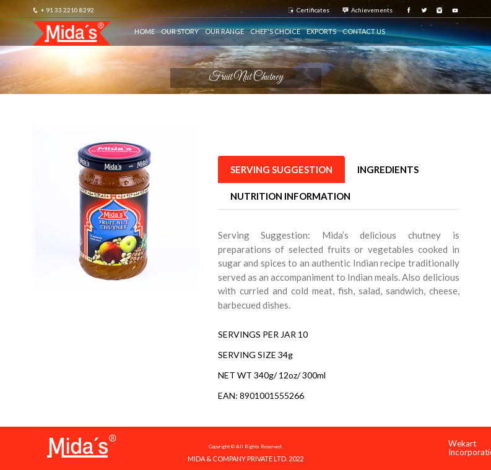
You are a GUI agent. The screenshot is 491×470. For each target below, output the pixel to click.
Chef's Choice (275, 31)
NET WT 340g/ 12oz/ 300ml (272, 375)
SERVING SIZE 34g (255, 354)
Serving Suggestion (281, 169)
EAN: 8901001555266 (261, 395)
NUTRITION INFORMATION (290, 196)
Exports (321, 31)
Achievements (367, 10)
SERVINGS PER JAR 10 (263, 334)
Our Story (180, 31)
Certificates (308, 10)
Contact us (363, 31)
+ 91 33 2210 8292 (63, 10)
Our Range (224, 31)
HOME (144, 31)
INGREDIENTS (388, 169)
